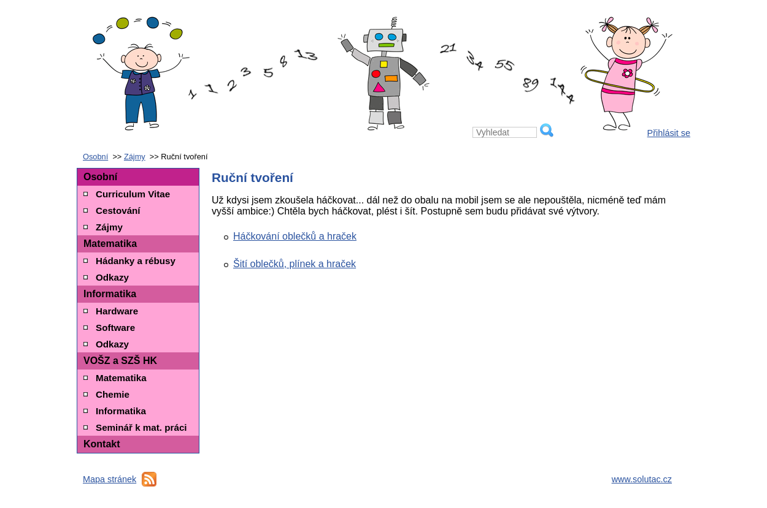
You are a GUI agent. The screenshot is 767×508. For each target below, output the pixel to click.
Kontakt (101, 444)
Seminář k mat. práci (141, 427)
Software (115, 327)
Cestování (118, 210)
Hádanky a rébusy (135, 261)
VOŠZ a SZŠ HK (120, 360)
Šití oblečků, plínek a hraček (294, 264)
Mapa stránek (109, 479)
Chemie (112, 394)
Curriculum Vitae (133, 194)
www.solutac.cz (642, 479)
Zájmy (134, 156)
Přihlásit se (668, 133)
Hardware (117, 311)
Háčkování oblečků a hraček (295, 236)
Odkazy (112, 277)
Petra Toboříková (383, 34)
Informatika (109, 294)
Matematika (110, 243)
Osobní (95, 156)
